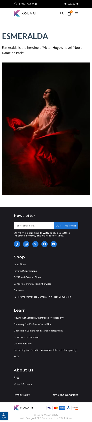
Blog (16, 377)
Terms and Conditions (64, 395)
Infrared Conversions (25, 271)
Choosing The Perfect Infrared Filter (33, 324)
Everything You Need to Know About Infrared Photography (45, 350)
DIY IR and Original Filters (27, 277)
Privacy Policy (22, 395)
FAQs (17, 356)
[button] (76, 14)
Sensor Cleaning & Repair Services (32, 283)
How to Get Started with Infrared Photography (38, 317)
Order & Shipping (23, 384)
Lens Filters (20, 264)
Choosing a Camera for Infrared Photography (38, 330)
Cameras (19, 290)
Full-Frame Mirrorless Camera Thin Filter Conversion (42, 296)
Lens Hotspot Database (26, 337)
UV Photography (22, 343)
